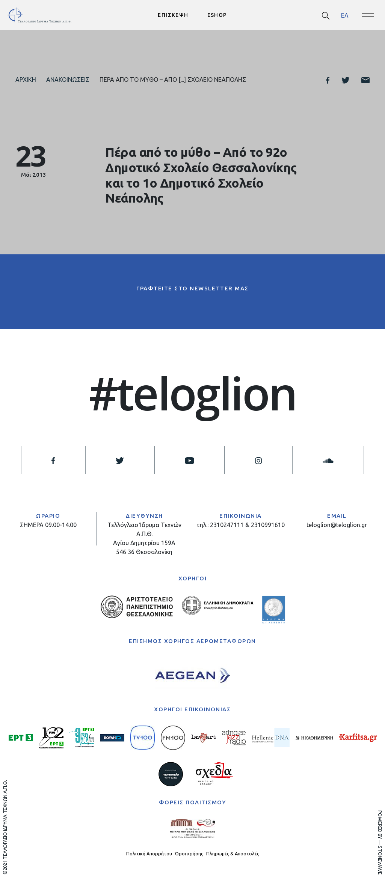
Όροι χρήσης (189, 853)
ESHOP (217, 15)
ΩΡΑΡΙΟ (48, 515)
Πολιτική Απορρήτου (149, 853)
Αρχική (25, 79)
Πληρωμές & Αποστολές (232, 853)
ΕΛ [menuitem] (344, 15)
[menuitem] (344, 15)
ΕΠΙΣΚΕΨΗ (173, 15)
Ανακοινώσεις (67, 79)
